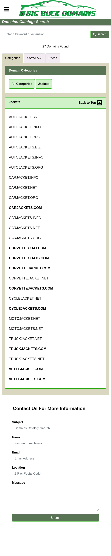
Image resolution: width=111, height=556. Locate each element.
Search (100, 34)
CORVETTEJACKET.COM (29, 268)
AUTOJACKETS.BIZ (25, 147)
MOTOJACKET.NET (24, 319)
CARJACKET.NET (23, 188)
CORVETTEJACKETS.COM (31, 288)
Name (16, 437)
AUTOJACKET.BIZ (23, 117)
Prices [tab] (53, 58)
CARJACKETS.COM (25, 208)
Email (16, 452)
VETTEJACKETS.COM (27, 379)
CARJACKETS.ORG (25, 238)
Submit (55, 517)
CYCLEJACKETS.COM (27, 308)
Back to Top (90, 103)
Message (18, 482)
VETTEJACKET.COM (26, 369)
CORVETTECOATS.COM (29, 258)
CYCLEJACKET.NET (25, 298)
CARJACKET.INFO (23, 177)
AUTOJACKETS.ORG (26, 167)
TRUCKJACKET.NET (25, 339)
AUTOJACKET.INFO (25, 127)
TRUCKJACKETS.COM (27, 349)
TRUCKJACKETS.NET (26, 359)
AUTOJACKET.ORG (24, 137)
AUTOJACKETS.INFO (26, 157)
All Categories (21, 83)
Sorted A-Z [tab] (34, 58)
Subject (17, 422)
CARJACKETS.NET (24, 228)
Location (18, 467)
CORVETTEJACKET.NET (29, 278)
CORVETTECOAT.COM (27, 248)
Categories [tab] (12, 58)
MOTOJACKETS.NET (26, 329)
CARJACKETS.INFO (25, 218)
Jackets (44, 83)
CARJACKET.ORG (23, 198)
